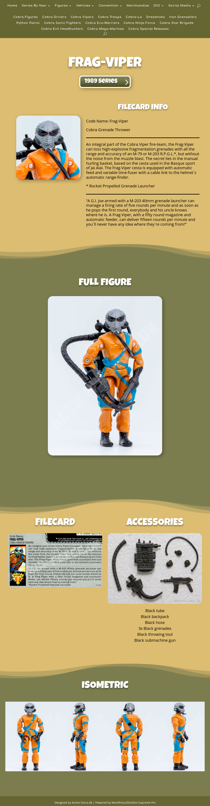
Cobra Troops (109, 17)
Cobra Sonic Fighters (62, 23)
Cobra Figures (25, 17)
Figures (61, 5)
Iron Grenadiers (183, 17)
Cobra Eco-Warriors (102, 23)
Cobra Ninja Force (139, 23)
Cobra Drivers (54, 17)
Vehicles (83, 5)
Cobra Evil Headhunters (62, 29)
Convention (108, 5)
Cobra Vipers (82, 17)
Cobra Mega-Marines (105, 29)
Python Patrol (28, 23)
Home (13, 5)
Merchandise (138, 5)
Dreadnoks (155, 17)
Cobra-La (134, 17)
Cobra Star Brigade (177, 23)
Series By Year (34, 5)
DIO (156, 5)
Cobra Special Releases (148, 29)
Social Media (179, 5)
